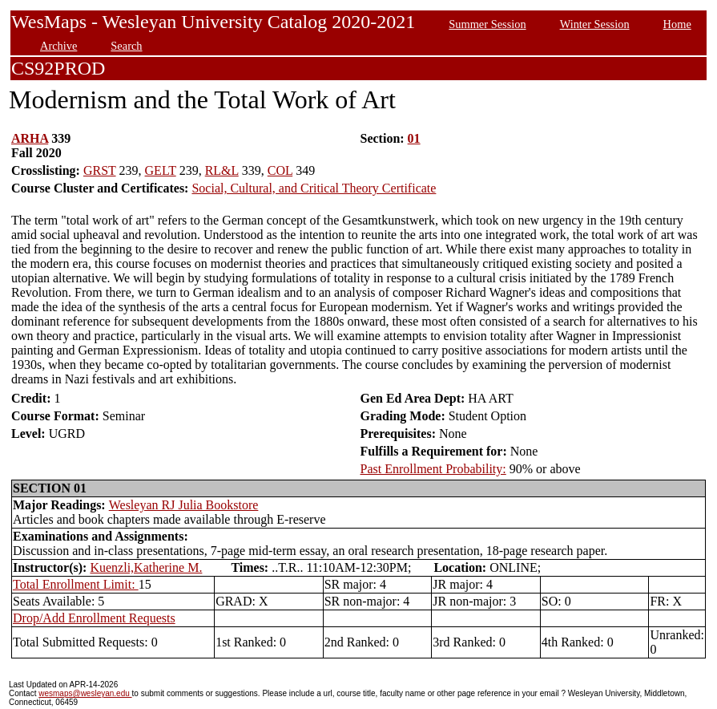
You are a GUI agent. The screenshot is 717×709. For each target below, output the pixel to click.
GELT (160, 170)
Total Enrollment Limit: (76, 584)
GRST (99, 170)
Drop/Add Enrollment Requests (94, 618)
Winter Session (595, 24)
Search (126, 45)
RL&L (222, 170)
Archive (58, 45)
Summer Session (487, 24)
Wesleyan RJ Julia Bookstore (184, 505)
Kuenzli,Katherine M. (146, 567)
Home (677, 24)
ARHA (29, 138)
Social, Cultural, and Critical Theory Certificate (313, 188)
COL (280, 170)
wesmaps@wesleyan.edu (84, 693)
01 (414, 138)
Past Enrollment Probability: (433, 469)
